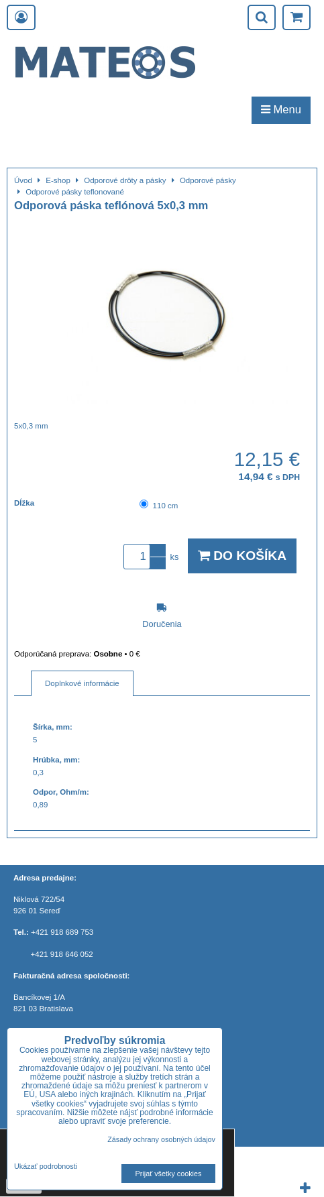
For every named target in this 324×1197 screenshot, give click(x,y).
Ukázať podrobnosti (45, 1166)
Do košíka (242, 556)
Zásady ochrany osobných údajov (161, 1139)
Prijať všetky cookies (169, 1174)
